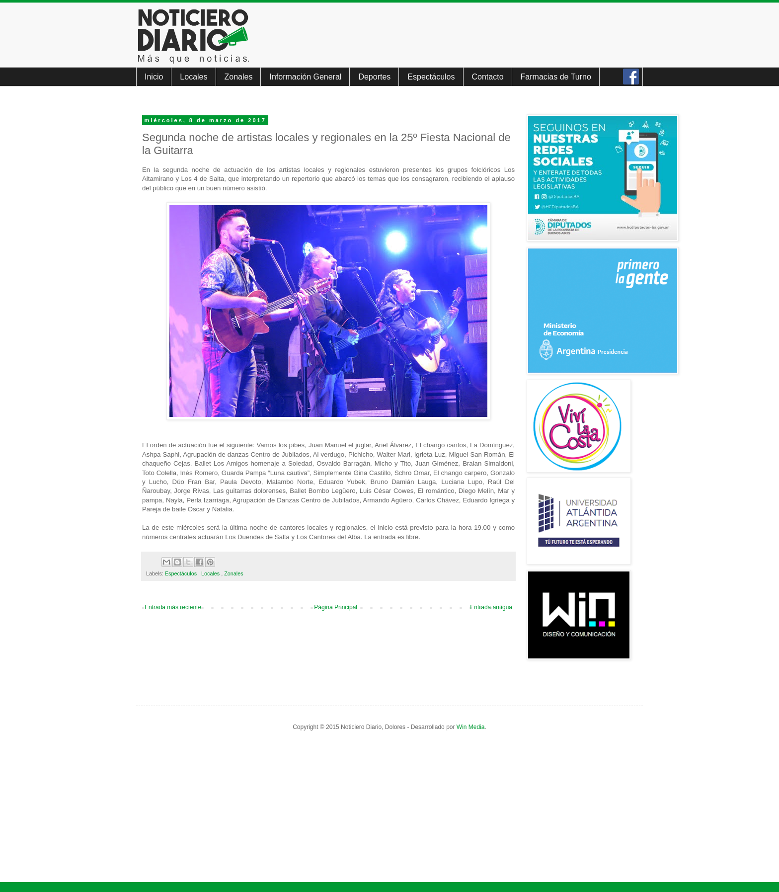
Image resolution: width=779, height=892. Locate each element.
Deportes (374, 77)
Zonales (239, 77)
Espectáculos (431, 77)
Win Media (471, 727)
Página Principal (335, 607)
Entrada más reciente (173, 607)
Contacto (488, 77)
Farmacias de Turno (556, 77)
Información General (305, 77)
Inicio (154, 77)
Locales (193, 77)
